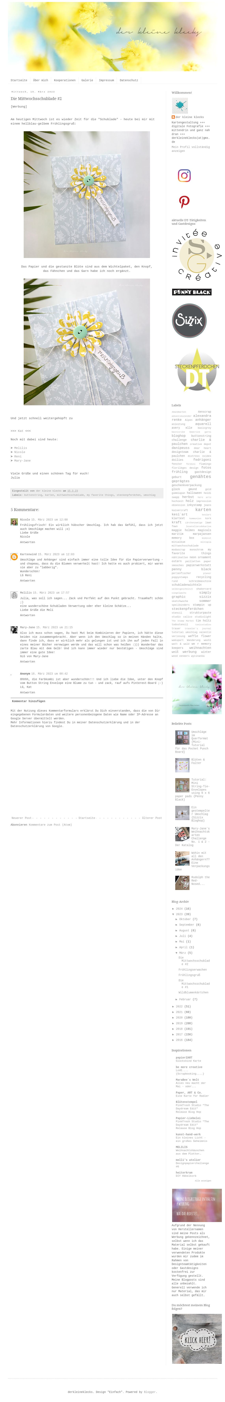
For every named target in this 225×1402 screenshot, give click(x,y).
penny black (191, 569)
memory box (183, 538)
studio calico (182, 617)
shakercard (203, 589)
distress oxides (199, 456)
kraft (177, 522)
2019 (180, 1023)
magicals (204, 530)
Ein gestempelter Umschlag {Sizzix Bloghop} (200, 814)
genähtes (200, 476)
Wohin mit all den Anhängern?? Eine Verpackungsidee (192, 861)
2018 (180, 1029)
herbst (188, 497)
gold (208, 489)
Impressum (106, 80)
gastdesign (203, 472)
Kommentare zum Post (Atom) (50, 824)
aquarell (203, 424)
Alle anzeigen (203, 1181)
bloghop (179, 436)
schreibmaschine (200, 581)
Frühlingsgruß (189, 975)
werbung (190, 652)
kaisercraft (180, 510)
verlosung (178, 636)
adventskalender (182, 416)
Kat (20, 431)
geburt (177, 477)
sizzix (205, 597)
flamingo (205, 464)
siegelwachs (179, 593)
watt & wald (180, 644)
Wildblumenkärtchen (193, 992)
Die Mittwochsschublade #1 (194, 984)
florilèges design (185, 468)
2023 (180, 914)
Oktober (185, 919)
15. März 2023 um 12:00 (49, 519)
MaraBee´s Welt (187, 1079)
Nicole (19, 452)
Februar (185, 999)
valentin (205, 632)
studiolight (203, 617)
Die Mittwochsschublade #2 (194, 961)
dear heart (202, 448)
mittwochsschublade (70, 495)
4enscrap (204, 411)
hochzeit (178, 501)
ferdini (190, 464)
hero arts (204, 497)
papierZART (184, 1057)
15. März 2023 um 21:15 (54, 627)
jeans (207, 505)
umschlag (149, 495)
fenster (177, 464)
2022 (180, 1006)
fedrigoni (202, 460)
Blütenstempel (186, 1102)
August (185, 930)
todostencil (180, 624)
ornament (204, 557)
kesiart (206, 515)
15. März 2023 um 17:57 (51, 592)
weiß (175, 652)
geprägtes (181, 481)
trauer (176, 628)
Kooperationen (65, 80)
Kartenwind (28, 554)
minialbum (178, 542)
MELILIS (182, 1147)
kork (208, 518)
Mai (182, 941)
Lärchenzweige (193, 523)
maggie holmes (183, 530)
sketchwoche (180, 601)
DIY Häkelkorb (186, 1176)
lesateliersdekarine (198, 526)
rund (175, 581)
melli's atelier (188, 1160)
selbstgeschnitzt (182, 589)
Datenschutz (129, 80)
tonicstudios (203, 624)
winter (206, 652)
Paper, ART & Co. (189, 1092)
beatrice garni (200, 432)
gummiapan (178, 493)
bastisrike (178, 432)
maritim (177, 534)
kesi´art (180, 514)
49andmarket (179, 412)
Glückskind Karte (188, 1060)
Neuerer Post (22, 818)
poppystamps (180, 577)
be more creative (189, 1067)
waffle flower (199, 636)
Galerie (87, 80)
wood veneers (181, 656)
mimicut (206, 538)
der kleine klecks (190, 117)
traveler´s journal (198, 628)
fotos (206, 468)
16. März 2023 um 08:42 (49, 673)
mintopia (206, 542)
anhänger (203, 420)
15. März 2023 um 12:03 (56, 554)
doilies (177, 460)
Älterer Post (152, 818)
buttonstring (33, 495)
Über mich (40, 80)
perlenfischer (181, 573)
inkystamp (194, 505)
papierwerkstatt (198, 565)
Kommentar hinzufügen (28, 701)
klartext (178, 518)
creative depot (200, 444)
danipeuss (181, 448)
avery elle (182, 427)
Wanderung (193, 640)
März (183, 953)
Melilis (20, 448)
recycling (203, 577)
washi (207, 640)
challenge (179, 440)
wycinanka (197, 656)
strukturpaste (200, 612)
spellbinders (181, 605)
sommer (205, 601)
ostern (177, 561)
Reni (18, 456)
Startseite (19, 80)
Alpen (188, 420)
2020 (180, 1017)
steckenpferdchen (129, 495)
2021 (180, 1012)
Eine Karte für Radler (192, 1096)
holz (190, 501)
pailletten (192, 561)
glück (176, 489)
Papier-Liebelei (188, 1118)
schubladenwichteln (187, 584)
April (184, 947)
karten (49, 495)
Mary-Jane (22, 461)
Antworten (27, 542)
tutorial (178, 632)
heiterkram (184, 1172)
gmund (192, 489)
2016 (180, 1040)
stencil (177, 613)
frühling (180, 472)
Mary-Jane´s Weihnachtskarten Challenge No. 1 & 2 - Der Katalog (192, 837)
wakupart (178, 640)
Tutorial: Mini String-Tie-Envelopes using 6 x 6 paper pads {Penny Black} (192, 789)
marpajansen (202, 534)
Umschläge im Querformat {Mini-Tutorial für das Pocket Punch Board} (191, 742)
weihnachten (200, 648)
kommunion (195, 518)
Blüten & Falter (198, 761)
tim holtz (203, 620)
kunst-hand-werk (188, 1134)
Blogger (150, 1392)
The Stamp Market (183, 621)
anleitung (178, 424)
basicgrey (204, 428)
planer (207, 573)
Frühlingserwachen (193, 969)
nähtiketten (180, 557)
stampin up (202, 604)
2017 (180, 1034)
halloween (194, 493)
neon (193, 557)
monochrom (196, 549)
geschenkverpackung (187, 485)
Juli (183, 936)
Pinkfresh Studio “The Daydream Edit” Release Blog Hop (192, 1109)
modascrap (178, 549)
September (187, 924)
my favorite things (100, 495)
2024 (180, 908)
